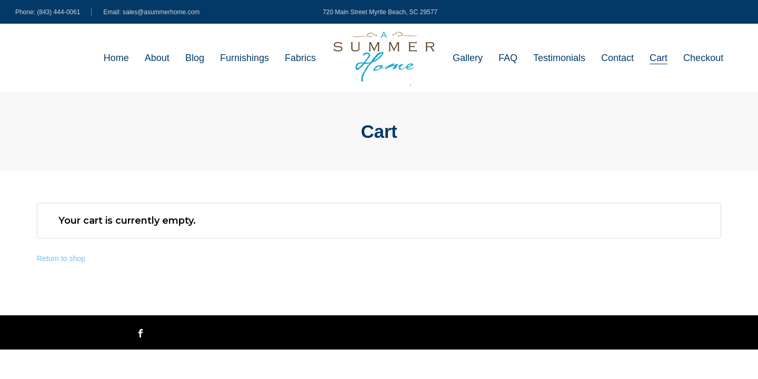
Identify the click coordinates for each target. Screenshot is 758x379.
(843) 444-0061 (58, 12)
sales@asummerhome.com (161, 12)
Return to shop (61, 258)
